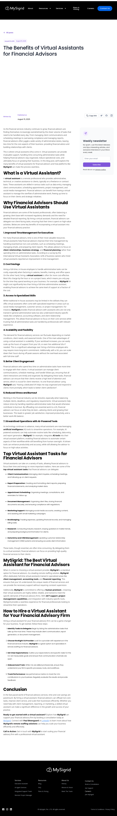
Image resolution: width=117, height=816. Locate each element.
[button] (44, 8)
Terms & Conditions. (98, 809)
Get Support (89, 788)
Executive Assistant (21, 784)
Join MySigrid (89, 794)
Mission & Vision (67, 787)
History (64, 784)
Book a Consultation (92, 784)
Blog (39, 784)
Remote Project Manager (23, 795)
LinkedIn (45, 720)
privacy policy (100, 170)
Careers (90, 8)
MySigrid (7, 720)
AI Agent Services (20, 787)
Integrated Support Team (23, 791)
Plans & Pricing (76, 8)
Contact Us (105, 8)
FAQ (39, 787)
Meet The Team (67, 791)
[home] (14, 8)
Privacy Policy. (110, 809)
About (30, 8)
